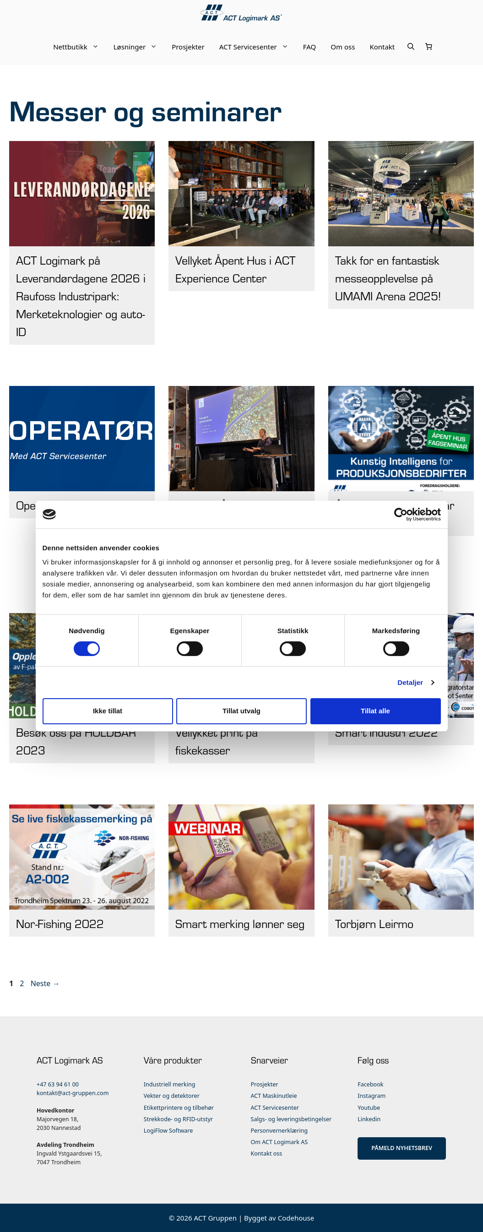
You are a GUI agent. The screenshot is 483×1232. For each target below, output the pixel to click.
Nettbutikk (79, 46)
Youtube (369, 1108)
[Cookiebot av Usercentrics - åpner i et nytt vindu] (401, 514)
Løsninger (139, 46)
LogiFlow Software (168, 1130)
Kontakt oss (266, 1153)
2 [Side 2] (22, 983)
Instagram (371, 1096)
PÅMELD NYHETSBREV (401, 1148)
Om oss (343, 46)
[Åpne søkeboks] (411, 46)
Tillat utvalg (241, 711)
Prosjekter (188, 46)
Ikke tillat (107, 711)
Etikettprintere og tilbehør (179, 1108)
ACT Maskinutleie (274, 1096)
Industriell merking (169, 1084)
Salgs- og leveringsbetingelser (291, 1119)
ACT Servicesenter (257, 46)
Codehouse (296, 1217)
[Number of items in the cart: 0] (428, 46)
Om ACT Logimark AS (279, 1142)
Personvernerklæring (279, 1130)
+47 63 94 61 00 (58, 1084)
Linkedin (369, 1119)
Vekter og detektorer (172, 1096)
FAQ (309, 46)
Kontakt (382, 46)
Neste (45, 983)
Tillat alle (375, 711)
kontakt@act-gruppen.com (73, 1093)
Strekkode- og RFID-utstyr (178, 1119)
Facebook (370, 1084)
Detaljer (410, 682)
